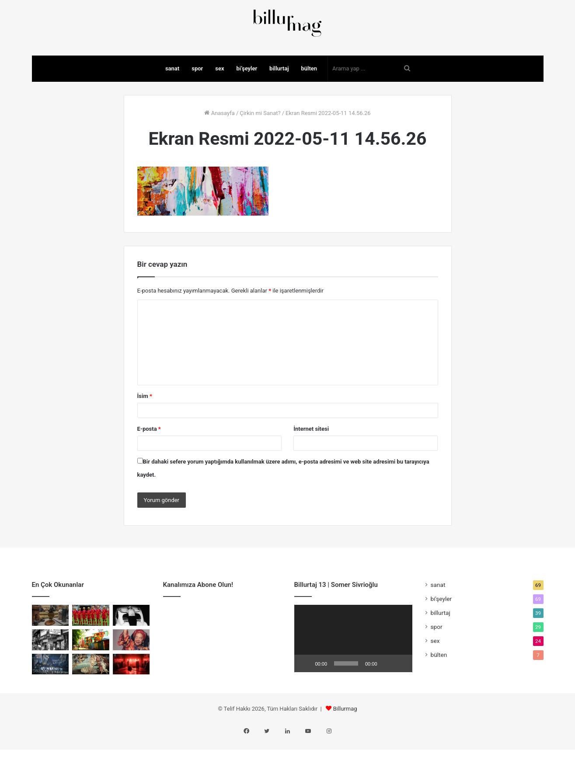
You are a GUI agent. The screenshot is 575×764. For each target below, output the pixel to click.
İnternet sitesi (311, 454)
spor (197, 94)
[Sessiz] (387, 688)
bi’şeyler (247, 94)
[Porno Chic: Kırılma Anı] (50, 665)
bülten (309, 94)
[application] (353, 664)
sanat (172, 94)
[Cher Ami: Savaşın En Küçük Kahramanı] (50, 640)
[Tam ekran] (401, 688)
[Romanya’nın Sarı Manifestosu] (90, 640)
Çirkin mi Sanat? (260, 138)
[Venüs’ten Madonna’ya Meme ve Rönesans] (90, 689)
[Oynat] (305, 688)
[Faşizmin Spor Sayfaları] (50, 689)
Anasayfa (219, 138)
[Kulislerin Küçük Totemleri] (131, 689)
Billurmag (345, 734)
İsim (144, 421)
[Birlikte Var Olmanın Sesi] (131, 665)
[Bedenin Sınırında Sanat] (131, 640)
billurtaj (279, 94)
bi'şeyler (441, 624)
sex (219, 94)
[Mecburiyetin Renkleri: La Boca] (90, 665)
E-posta (149, 454)
